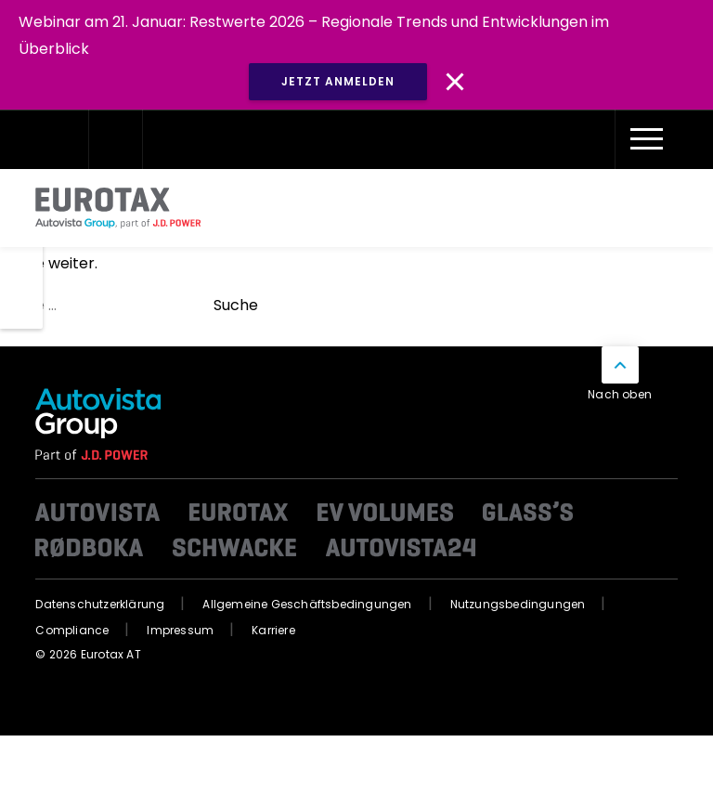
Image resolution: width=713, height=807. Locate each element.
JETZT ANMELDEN (338, 81)
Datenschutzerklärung (99, 604)
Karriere (273, 630)
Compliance (72, 630)
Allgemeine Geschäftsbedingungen (306, 604)
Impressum (180, 630)
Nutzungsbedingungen (518, 604)
